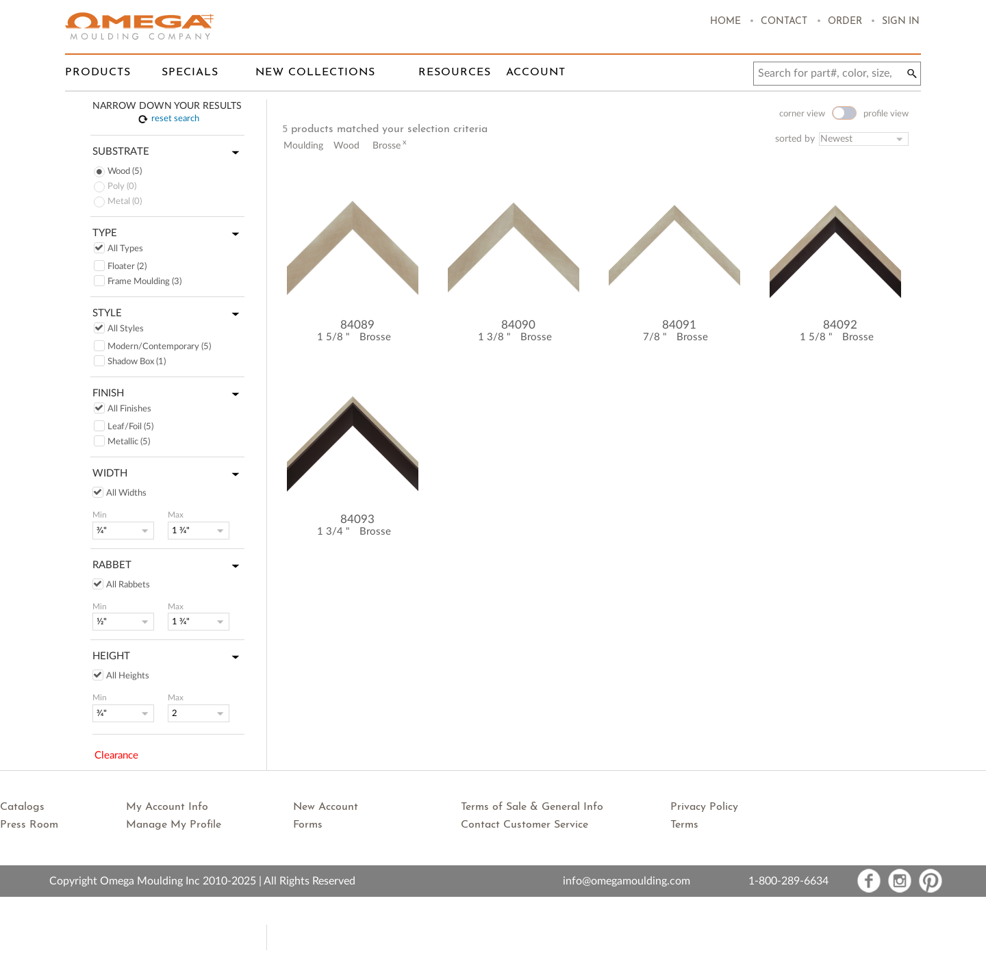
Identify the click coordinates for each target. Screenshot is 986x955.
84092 (840, 325)
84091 (679, 325)
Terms (684, 824)
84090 (518, 325)
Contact (784, 21)
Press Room (29, 824)
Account (536, 72)
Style (168, 314)
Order (845, 21)
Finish (168, 394)
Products (98, 72)
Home (725, 21)
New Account (325, 807)
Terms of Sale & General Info (532, 807)
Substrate (168, 153)
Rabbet (168, 566)
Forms (308, 824)
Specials (190, 72)
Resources (454, 72)
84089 (357, 325)
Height (168, 657)
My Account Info (167, 807)
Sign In (901, 21)
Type (168, 234)
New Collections (315, 72)
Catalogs (22, 807)
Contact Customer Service (524, 824)
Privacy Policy (704, 807)
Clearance (116, 755)
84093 (357, 519)
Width (168, 474)
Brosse (375, 337)
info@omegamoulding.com (626, 881)
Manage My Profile (173, 824)
